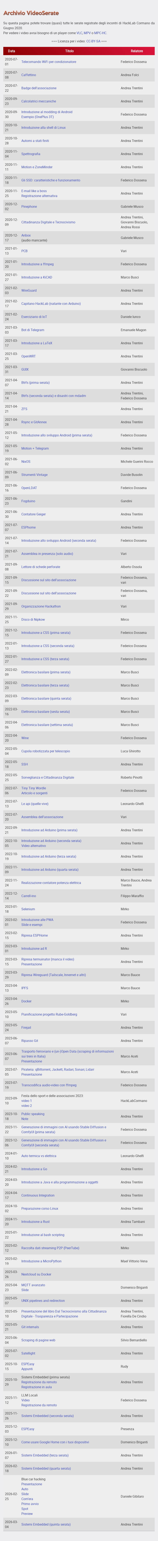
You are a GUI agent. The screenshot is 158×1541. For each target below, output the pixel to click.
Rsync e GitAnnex (34, 422)
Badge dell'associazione (38, 88)
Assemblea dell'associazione (42, 817)
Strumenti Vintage (34, 474)
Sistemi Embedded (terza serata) (45, 1455)
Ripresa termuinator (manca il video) (47, 959)
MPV (87, 33)
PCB (24, 251)
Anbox (26, 235)
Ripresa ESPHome (34, 935)
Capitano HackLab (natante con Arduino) (51, 303)
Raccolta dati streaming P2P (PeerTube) (50, 1248)
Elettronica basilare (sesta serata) (45, 711)
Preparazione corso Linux (39, 1208)
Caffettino (28, 75)
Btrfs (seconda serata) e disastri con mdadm (53, 395)
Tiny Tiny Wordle (33, 788)
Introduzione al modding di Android (46, 112)
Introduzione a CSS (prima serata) (46, 632)
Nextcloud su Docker (36, 1274)
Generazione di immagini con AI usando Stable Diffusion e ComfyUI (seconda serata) (63, 1142)
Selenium (28, 909)
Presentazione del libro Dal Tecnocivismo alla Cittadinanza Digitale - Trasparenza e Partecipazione (64, 1313)
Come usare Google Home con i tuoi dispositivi (55, 1442)
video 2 (26, 1105)
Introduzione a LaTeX (36, 343)
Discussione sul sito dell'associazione (48, 580)
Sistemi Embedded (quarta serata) (46, 1468)
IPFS (24, 988)
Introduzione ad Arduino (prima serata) (49, 830)
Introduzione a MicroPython (41, 1261)
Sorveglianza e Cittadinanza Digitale (47, 777)
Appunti (27, 1369)
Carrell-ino (28, 896)
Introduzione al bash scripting (42, 1235)
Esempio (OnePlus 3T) (37, 117)
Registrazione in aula (36, 1387)
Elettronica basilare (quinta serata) (46, 698)
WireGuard (29, 290)
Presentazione (31, 964)
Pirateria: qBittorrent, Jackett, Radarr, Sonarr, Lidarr (57, 1069)
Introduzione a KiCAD (36, 277)
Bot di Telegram (32, 330)
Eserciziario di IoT (34, 316)
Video (25, 1400)
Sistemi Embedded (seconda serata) (47, 1415)
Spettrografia (30, 154)
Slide (25, 1290)
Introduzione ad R (34, 948)
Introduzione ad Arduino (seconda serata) (51, 840)
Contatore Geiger (33, 514)
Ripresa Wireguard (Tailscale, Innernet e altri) (53, 975)
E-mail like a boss (34, 191)
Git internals (30, 1327)
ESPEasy (27, 1364)
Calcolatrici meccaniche (38, 101)
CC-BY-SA (93, 41)
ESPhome (28, 527)
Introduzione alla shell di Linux (43, 127)
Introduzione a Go (34, 1169)
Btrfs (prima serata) (35, 382)
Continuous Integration (38, 1195)
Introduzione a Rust (35, 1221)
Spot (24, 1508)
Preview (27, 1513)
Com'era (27, 1499)
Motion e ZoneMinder (36, 167)
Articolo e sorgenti (34, 793)
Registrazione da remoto (39, 1382)
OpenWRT (28, 356)
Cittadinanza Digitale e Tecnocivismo (48, 222)
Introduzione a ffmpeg (37, 264)
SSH (24, 764)
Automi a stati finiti (35, 140)
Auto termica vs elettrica (38, 1156)
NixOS (25, 461)
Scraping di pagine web (38, 1340)
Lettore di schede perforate (40, 567)
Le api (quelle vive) (35, 803)
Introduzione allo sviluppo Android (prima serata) (56, 435)
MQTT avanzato (33, 1285)
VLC (79, 33)
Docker (26, 1001)
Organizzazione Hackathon (41, 606)
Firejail (26, 1027)
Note (24, 1119)
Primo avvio (30, 1504)
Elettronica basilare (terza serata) (45, 685)
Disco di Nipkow (33, 619)
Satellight (28, 1353)
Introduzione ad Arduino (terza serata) (48, 856)
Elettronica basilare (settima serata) (47, 724)
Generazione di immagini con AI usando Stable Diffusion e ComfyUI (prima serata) (63, 1129)
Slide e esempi (31, 924)
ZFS (24, 409)
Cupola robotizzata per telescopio (45, 751)
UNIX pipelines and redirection (43, 1300)
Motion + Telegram (35, 448)
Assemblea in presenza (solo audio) (47, 553)
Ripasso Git (29, 1040)
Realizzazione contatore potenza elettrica (51, 882)
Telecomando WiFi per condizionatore (48, 61)
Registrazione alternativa (39, 196)
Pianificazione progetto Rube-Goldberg (49, 1014)
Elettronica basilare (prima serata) (46, 672)
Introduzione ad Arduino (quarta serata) (50, 869)
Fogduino (28, 501)
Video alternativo (33, 845)
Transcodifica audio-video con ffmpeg (49, 1085)
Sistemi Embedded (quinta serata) (46, 1524)
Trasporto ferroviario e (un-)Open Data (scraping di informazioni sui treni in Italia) (67, 1054)
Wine (25, 738)
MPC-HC (100, 33)
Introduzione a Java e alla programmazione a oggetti (59, 1182)
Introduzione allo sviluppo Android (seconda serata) (58, 540)
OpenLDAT (29, 488)
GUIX (25, 369)
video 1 (26, 1100)
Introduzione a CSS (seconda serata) (47, 646)
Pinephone (29, 206)
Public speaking (32, 1114)
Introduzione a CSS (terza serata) (45, 659)
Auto (24, 1489)
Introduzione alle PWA (37, 919)
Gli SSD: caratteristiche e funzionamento (50, 180)
